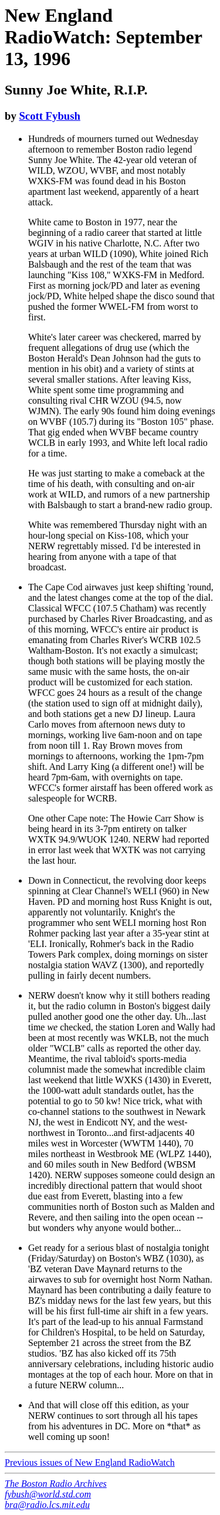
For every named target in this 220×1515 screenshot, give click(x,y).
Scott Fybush (49, 116)
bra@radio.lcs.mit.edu (47, 1505)
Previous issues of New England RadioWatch (90, 1462)
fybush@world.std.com (48, 1494)
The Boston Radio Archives (56, 1484)
